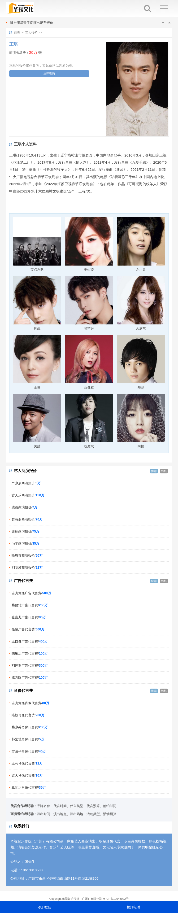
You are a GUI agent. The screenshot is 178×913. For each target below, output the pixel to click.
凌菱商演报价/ (25, 507)
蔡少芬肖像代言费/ (30, 727)
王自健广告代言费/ (30, 641)
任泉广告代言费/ (28, 629)
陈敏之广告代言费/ (30, 653)
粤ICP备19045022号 (116, 898)
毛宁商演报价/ (25, 543)
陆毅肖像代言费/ (28, 715)
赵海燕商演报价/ (27, 519)
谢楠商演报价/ (25, 531)
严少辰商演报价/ (26, 483)
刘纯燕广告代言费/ (30, 665)
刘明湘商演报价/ (27, 567)
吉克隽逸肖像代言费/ (30, 703)
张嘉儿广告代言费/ (29, 617)
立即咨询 (49, 73)
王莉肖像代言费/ (27, 763)
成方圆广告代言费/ (30, 677)
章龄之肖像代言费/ (29, 787)
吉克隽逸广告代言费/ (31, 593)
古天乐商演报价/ (28, 495)
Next (169, 22)
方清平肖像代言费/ (29, 751)
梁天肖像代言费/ (27, 775)
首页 (17, 32)
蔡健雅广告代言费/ (30, 605)
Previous (163, 22)
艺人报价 (31, 32)
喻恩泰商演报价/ (27, 555)
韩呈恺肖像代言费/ (28, 739)
